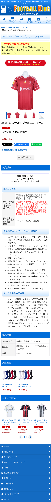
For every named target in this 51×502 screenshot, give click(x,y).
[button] (3, 9)
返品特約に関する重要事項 (14, 150)
